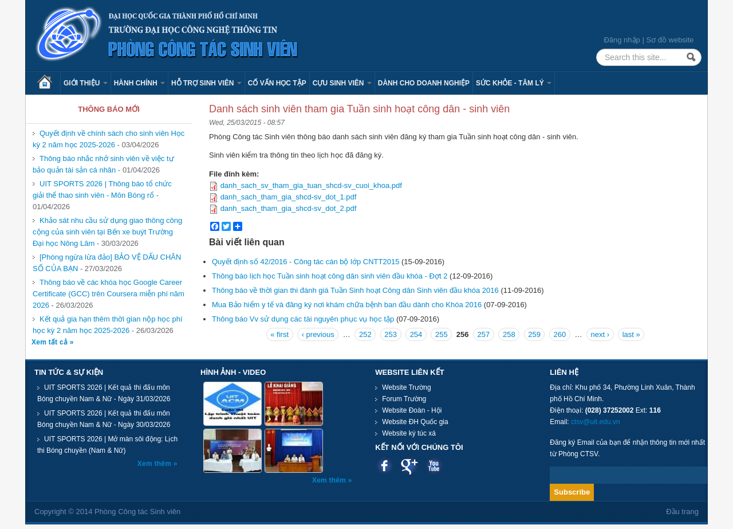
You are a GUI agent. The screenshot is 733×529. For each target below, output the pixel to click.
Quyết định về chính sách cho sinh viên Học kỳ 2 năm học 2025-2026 (108, 139)
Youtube (433, 465)
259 (534, 334)
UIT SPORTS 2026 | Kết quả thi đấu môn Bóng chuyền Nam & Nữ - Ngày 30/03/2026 (103, 419)
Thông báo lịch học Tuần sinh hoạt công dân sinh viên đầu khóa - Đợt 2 (329, 276)
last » (631, 334)
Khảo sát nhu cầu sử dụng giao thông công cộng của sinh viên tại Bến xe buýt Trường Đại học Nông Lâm (107, 232)
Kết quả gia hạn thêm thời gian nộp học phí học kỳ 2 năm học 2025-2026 (108, 325)
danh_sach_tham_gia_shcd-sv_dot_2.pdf (288, 208)
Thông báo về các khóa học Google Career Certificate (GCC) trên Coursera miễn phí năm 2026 (108, 293)
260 (560, 334)
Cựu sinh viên (342, 83)
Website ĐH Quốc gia (415, 422)
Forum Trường (404, 399)
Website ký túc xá (409, 433)
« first (279, 334)
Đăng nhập (622, 40)
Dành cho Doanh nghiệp (424, 83)
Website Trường (406, 387)
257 (484, 334)
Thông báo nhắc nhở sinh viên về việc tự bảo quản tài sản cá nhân (103, 164)
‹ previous (318, 334)
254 (416, 334)
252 (365, 334)
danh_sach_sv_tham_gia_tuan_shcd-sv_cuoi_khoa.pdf (311, 185)
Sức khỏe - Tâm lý (513, 83)
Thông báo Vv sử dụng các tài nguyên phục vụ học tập (303, 319)
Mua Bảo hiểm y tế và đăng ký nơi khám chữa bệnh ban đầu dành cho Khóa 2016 (347, 304)
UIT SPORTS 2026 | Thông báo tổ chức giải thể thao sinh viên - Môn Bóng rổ (102, 189)
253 (390, 334)
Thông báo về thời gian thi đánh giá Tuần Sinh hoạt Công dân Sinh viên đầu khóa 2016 (355, 290)
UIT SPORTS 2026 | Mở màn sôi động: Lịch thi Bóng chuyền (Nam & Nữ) (107, 444)
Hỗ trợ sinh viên (206, 83)
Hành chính (139, 83)
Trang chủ (48, 83)
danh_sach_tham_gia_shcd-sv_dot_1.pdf (288, 197)
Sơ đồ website (669, 40)
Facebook (384, 465)
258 (509, 334)
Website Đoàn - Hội (412, 410)
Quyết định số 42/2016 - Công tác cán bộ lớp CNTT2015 (305, 261)
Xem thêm (155, 464)
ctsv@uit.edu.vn (595, 422)
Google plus (409, 465)
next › (600, 334)
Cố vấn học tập (277, 83)
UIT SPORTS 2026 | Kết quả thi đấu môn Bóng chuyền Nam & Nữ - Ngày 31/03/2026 (103, 393)
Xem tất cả (50, 342)
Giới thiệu (86, 83)
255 (441, 334)
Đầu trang (682, 511)
